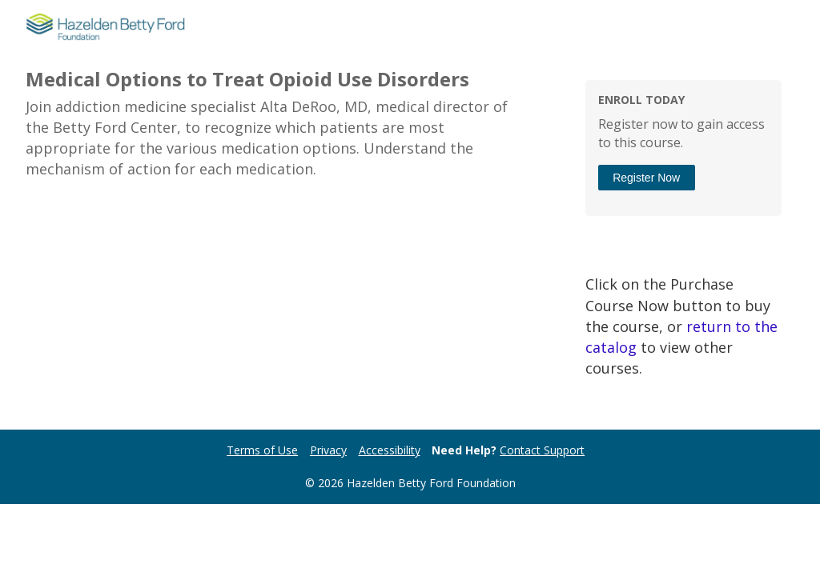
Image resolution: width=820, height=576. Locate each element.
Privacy (328, 450)
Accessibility (389, 450)
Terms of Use (262, 450)
